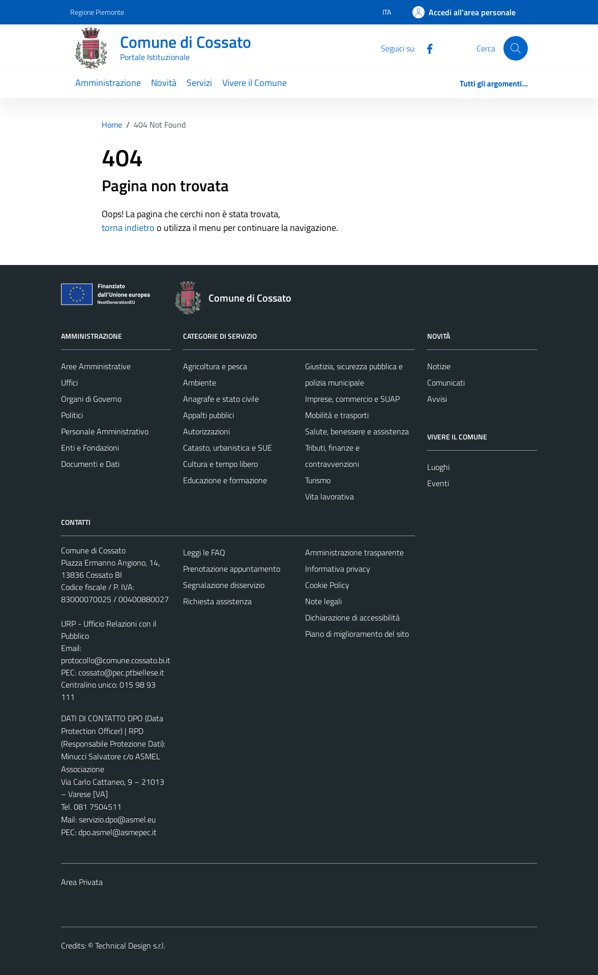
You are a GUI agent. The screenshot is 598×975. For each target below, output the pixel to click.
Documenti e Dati (90, 464)
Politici (72, 415)
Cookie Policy (327, 585)
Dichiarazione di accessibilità (352, 617)
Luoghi (438, 467)
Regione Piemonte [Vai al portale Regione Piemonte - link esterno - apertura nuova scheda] (97, 12)
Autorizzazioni (206, 431)
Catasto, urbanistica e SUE (227, 447)
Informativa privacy (337, 569)
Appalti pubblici (208, 415)
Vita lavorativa (329, 496)
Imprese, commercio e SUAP (352, 399)
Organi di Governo (91, 399)
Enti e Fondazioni (90, 447)
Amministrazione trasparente (354, 552)
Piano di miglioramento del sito (357, 634)
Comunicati (446, 382)
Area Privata (82, 882)
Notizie (439, 366)
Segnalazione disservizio (223, 585)
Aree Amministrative (96, 366)
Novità (163, 83)
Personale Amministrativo (104, 431)
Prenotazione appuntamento (231, 569)
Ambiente (199, 382)
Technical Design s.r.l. (130, 945)
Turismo (318, 480)
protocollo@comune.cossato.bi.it (115, 660)
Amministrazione (108, 83)
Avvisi (437, 399)
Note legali (323, 601)
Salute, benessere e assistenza (357, 431)
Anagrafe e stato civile (221, 399)
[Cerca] (515, 48)
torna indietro (128, 227)
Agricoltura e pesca (215, 366)
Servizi (199, 83)
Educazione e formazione (225, 480)
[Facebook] (425, 48)
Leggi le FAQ (204, 552)
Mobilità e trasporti (337, 415)
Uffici (69, 382)
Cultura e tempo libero (220, 464)
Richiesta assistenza (217, 601)
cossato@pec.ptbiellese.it (121, 672)
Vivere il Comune (254, 83)
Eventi (438, 483)
